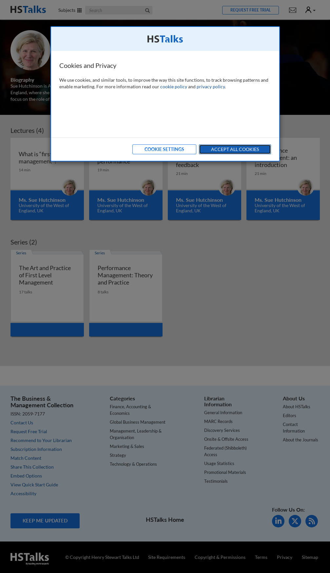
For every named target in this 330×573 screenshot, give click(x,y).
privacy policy (211, 86)
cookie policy (173, 86)
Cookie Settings (164, 149)
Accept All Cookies (235, 149)
